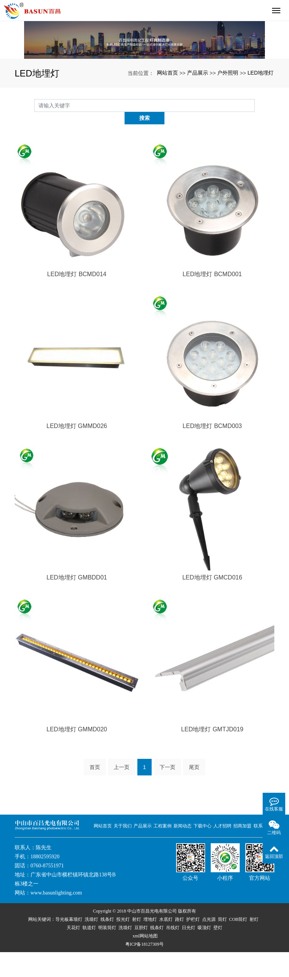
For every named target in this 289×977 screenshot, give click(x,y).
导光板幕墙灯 (68, 944)
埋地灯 (150, 944)
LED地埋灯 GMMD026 (77, 451)
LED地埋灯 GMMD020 (77, 754)
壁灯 (217, 952)
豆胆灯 (141, 952)
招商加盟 (242, 850)
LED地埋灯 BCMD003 (212, 451)
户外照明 (227, 110)
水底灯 (166, 944)
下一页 (167, 792)
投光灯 (123, 944)
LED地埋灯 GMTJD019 (212, 754)
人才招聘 (222, 850)
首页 (95, 792)
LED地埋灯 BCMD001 (212, 299)
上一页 (121, 792)
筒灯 (222, 944)
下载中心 (202, 850)
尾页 (194, 792)
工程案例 (163, 850)
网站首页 (167, 110)
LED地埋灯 (261, 110)
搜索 (254, 143)
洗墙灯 (91, 944)
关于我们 (123, 850)
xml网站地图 (145, 960)
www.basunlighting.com (56, 917)
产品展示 (197, 110)
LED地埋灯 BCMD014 (76, 299)
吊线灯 (172, 952)
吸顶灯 (204, 952)
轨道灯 (89, 952)
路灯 (179, 944)
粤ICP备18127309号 (144, 969)
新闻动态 (182, 850)
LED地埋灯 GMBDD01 (77, 602)
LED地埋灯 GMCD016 (212, 602)
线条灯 (107, 944)
